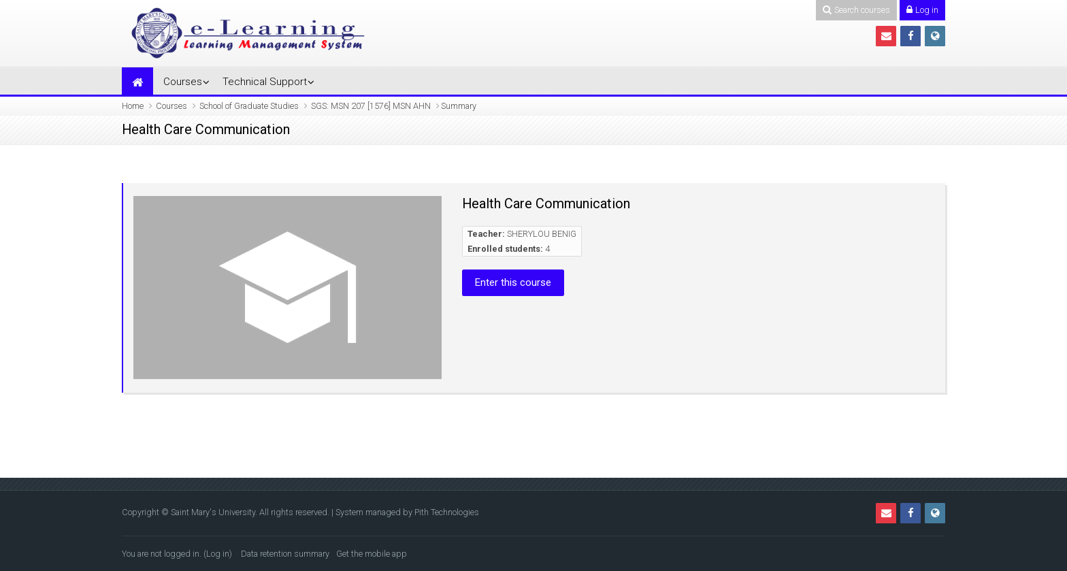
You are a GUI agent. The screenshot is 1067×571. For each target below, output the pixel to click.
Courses (182, 82)
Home (133, 106)
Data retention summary (285, 554)
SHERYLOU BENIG (541, 234)
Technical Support (265, 82)
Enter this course (513, 282)
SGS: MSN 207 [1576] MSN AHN (371, 106)
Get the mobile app (371, 554)
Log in (217, 554)
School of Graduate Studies (249, 106)
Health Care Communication (546, 203)
